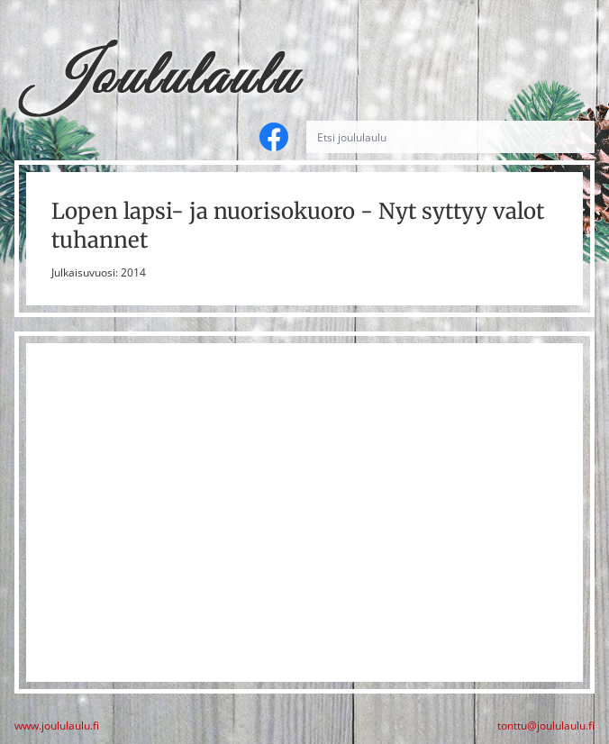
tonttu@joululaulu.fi (546, 726)
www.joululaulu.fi (56, 726)
